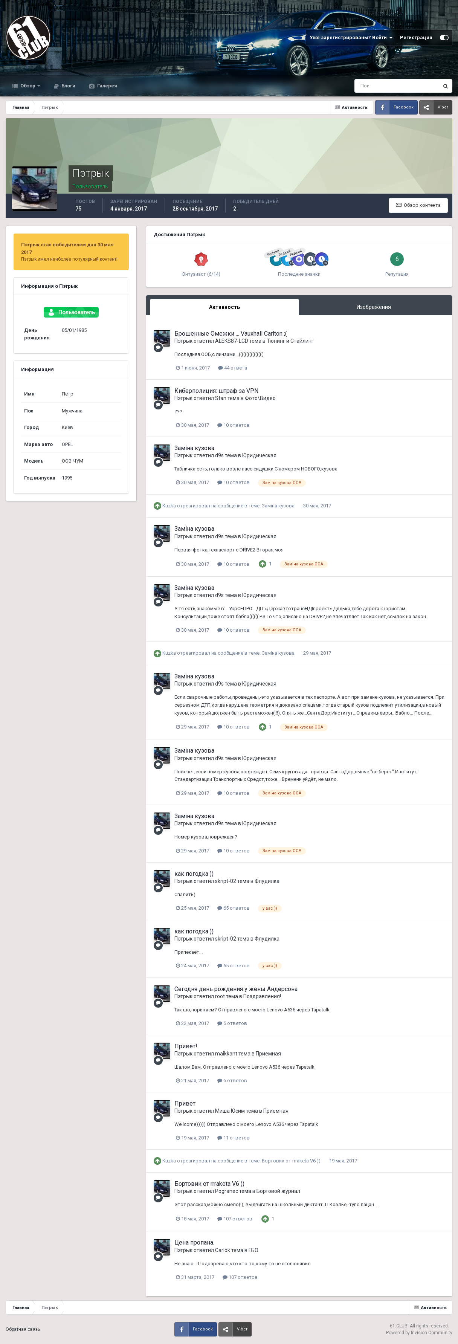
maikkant (226, 1054)
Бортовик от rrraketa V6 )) (292, 1161)
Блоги (67, 86)
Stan (220, 398)
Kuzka (169, 506)
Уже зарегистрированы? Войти (351, 38)
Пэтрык (183, 341)
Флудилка (267, 881)
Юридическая (259, 455)
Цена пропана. (194, 1242)
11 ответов (233, 1138)
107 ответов (234, 1219)
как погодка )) (194, 873)
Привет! (185, 1046)
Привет (184, 1103)
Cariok (222, 1250)
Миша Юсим (230, 1111)
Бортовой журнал (278, 1191)
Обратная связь (23, 1329)
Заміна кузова (194, 448)
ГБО (253, 1250)
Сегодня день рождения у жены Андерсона (236, 989)
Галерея (106, 86)
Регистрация (416, 37)
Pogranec (226, 1191)
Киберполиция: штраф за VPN (216, 390)
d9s (219, 455)
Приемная (268, 1054)
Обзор (28, 86)
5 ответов (232, 1023)
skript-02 (225, 881)
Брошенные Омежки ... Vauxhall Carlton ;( (230, 333)
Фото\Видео (260, 398)
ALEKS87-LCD (231, 341)
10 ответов (233, 425)
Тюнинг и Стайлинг (290, 341)
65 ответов (233, 908)
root (220, 996)
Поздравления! (262, 996)
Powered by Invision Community (419, 1332)
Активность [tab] (224, 307)
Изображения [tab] (374, 307)
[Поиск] (365, 86)
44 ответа (232, 368)
